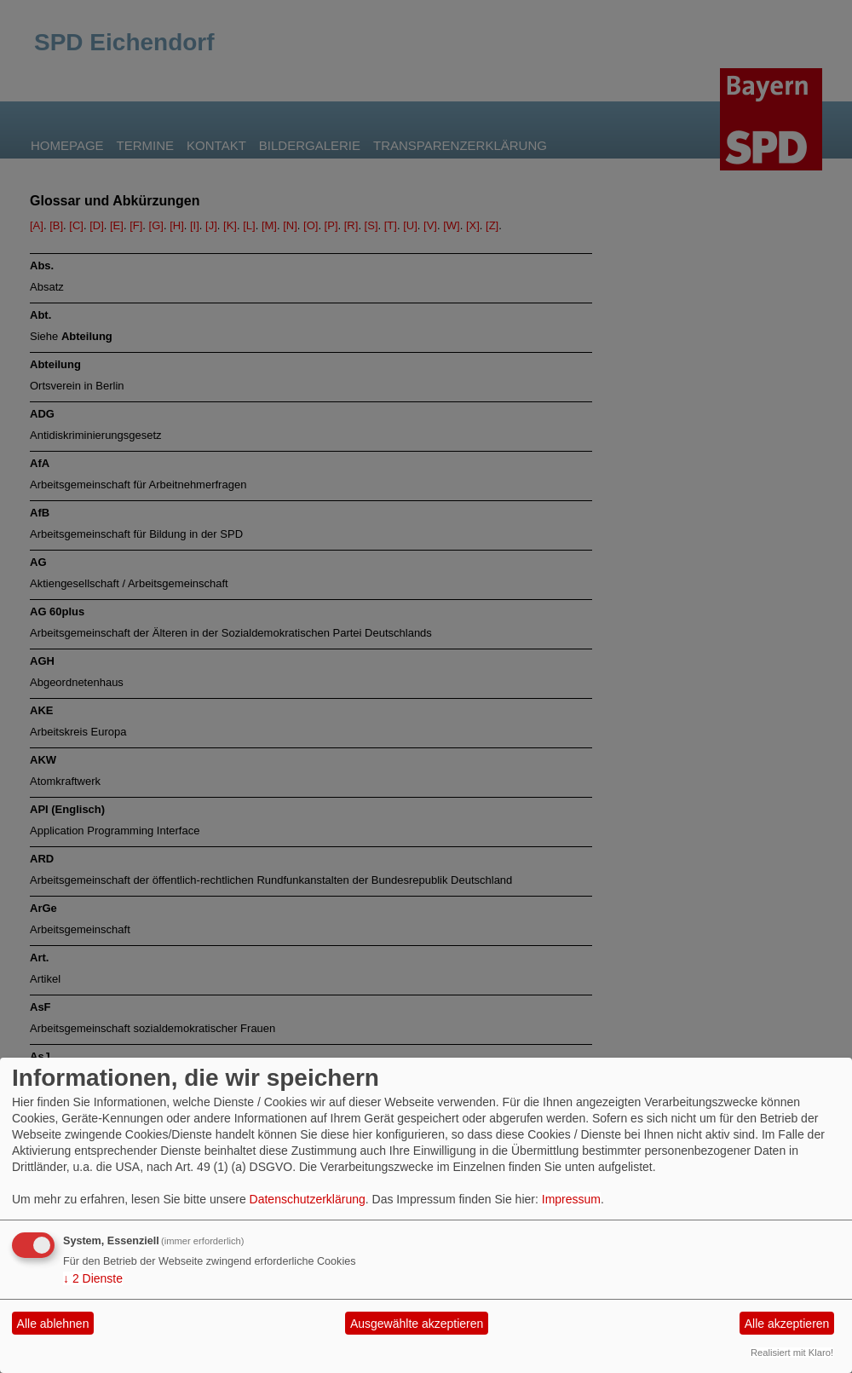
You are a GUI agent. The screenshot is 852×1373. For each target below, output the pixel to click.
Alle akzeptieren (787, 1323)
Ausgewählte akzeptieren (416, 1323)
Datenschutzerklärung (308, 1199)
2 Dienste (93, 1278)
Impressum (571, 1199)
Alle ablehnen (53, 1323)
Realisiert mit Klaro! (792, 1352)
